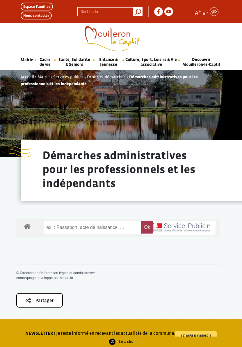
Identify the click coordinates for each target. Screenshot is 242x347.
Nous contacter (36, 15)
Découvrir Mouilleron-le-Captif (201, 62)
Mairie (27, 59)
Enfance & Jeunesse (108, 62)
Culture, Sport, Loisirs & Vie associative (151, 62)
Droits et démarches (106, 77)
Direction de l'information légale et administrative (57, 273)
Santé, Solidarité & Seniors (74, 62)
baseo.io (66, 278)
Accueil (27, 77)
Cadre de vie (45, 62)
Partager (40, 300)
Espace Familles (36, 6)
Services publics (68, 77)
